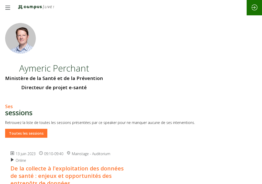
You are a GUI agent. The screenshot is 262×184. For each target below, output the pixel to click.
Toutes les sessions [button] (26, 133)
